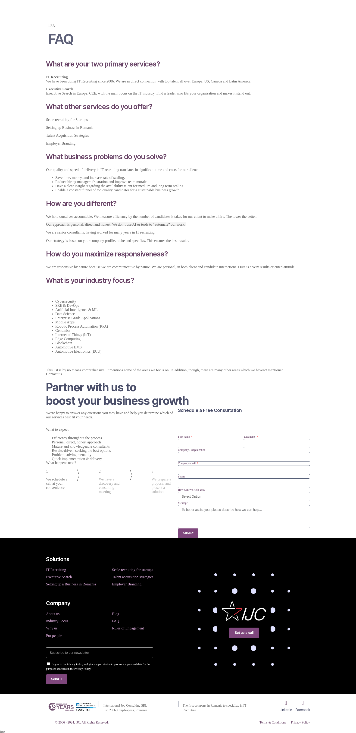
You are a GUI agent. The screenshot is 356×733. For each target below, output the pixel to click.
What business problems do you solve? (106, 156)
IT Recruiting (56, 570)
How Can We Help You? (191, 489)
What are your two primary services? (103, 64)
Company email (187, 463)
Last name (250, 436)
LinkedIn (286, 709)
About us (52, 613)
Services (138, 8)
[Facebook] (303, 702)
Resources (202, 8)
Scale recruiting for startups (132, 570)
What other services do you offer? (99, 106)
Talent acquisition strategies (132, 577)
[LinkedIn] (286, 702)
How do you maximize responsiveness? (107, 254)
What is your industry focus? (90, 280)
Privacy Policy (300, 722)
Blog (182, 8)
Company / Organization (191, 450)
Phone (181, 476)
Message (183, 503)
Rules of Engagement (128, 627)
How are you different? (81, 203)
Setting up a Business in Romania (71, 584)
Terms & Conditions (272, 722)
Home (118, 8)
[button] (178, 64)
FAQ (115, 620)
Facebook (303, 709)
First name (184, 436)
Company (162, 8)
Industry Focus (57, 620)
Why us (51, 627)
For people (54, 634)
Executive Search (59, 577)
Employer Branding (126, 584)
